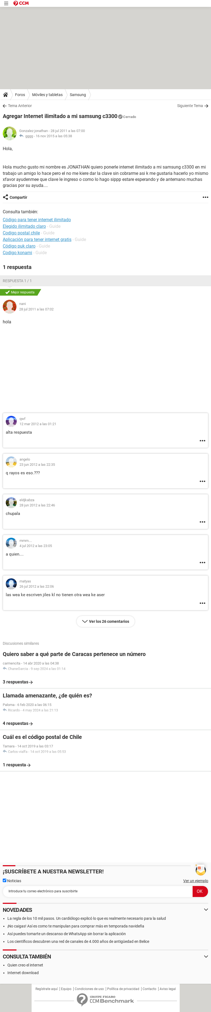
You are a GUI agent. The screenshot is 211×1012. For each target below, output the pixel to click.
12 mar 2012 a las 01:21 (38, 424)
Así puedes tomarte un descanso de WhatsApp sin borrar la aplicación (66, 934)
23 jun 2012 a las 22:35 (37, 464)
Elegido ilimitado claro (24, 226)
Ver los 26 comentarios (109, 621)
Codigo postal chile (21, 233)
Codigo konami (17, 252)
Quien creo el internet (25, 965)
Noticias (12, 881)
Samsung (78, 94)
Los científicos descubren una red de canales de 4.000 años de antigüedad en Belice (78, 941)
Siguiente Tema (190, 105)
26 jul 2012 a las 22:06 (37, 586)
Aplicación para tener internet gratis (37, 239)
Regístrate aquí (46, 989)
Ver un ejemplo (195, 881)
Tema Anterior (20, 105)
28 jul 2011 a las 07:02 (36, 309)
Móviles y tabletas (47, 94)
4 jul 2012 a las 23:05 (36, 546)
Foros (20, 94)
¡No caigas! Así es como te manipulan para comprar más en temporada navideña (75, 926)
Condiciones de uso (89, 989)
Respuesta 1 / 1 (17, 281)
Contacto (149, 989)
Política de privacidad (123, 989)
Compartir (18, 197)
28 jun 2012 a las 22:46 (37, 505)
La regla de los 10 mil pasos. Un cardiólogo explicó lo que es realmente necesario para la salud (86, 918)
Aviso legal (168, 989)
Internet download (23, 973)
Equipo (66, 989)
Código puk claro (19, 246)
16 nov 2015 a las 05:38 (54, 136)
